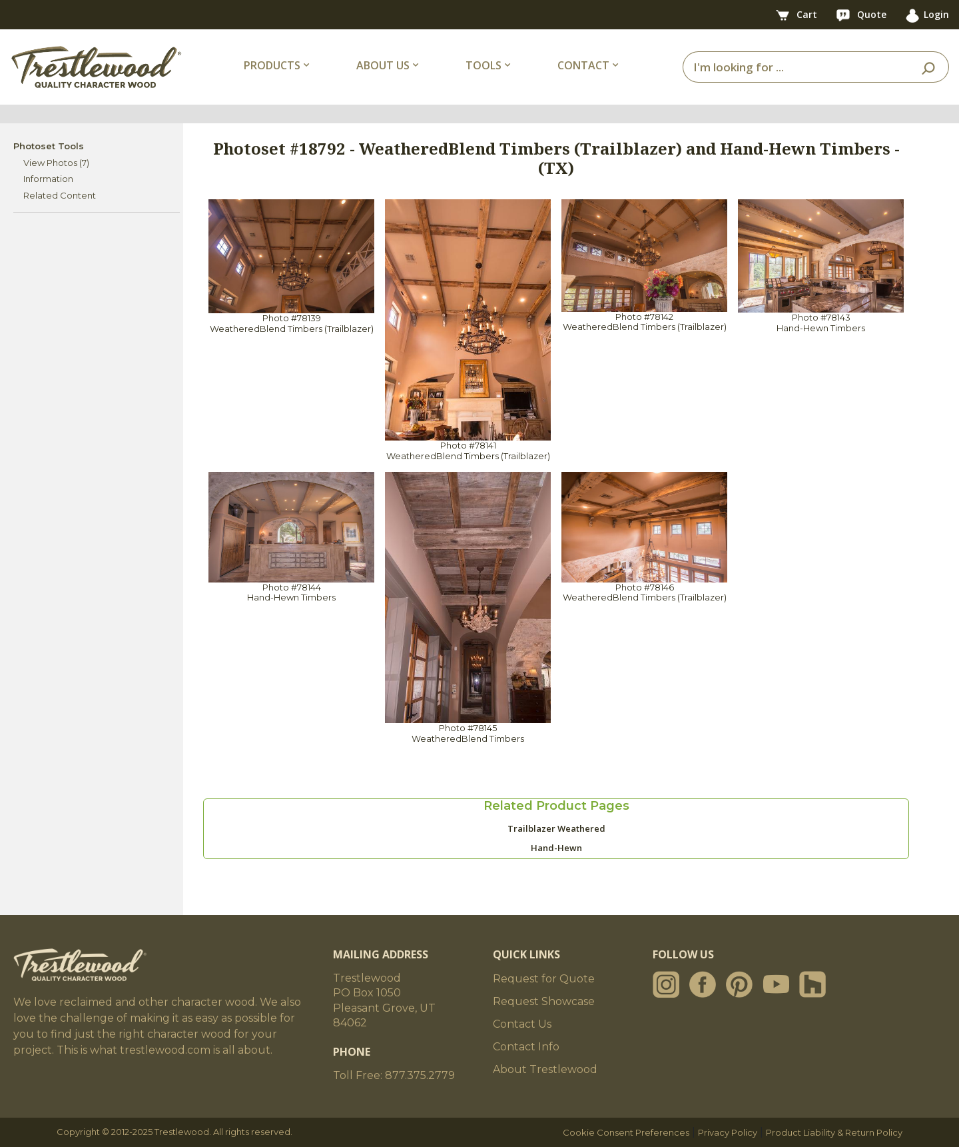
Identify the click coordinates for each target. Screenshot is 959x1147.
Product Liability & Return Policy (834, 1132)
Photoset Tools (48, 146)
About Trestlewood (545, 1069)
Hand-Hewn (556, 848)
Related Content (59, 195)
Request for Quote (544, 978)
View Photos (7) (56, 162)
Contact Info (526, 1046)
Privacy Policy (727, 1132)
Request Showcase (544, 1001)
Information (48, 178)
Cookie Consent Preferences (626, 1132)
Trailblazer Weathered (556, 828)
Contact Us (522, 1024)
